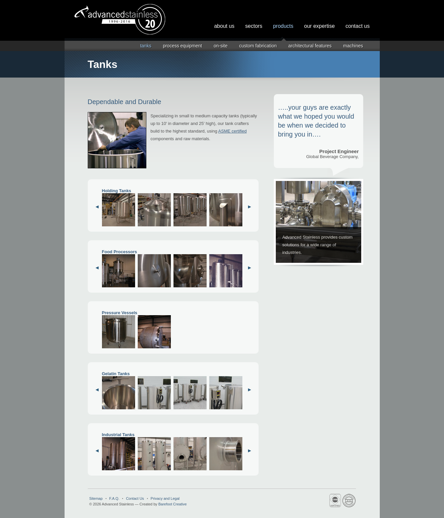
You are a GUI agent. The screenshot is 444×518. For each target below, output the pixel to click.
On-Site (220, 45)
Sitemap (96, 498)
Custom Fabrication (258, 45)
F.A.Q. (114, 498)
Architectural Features (310, 45)
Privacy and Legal (165, 498)
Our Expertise (319, 26)
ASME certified (232, 131)
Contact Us (358, 26)
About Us (224, 26)
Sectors (254, 26)
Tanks (145, 45)
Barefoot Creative (172, 504)
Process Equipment (182, 45)
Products (283, 26)
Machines (353, 45)
